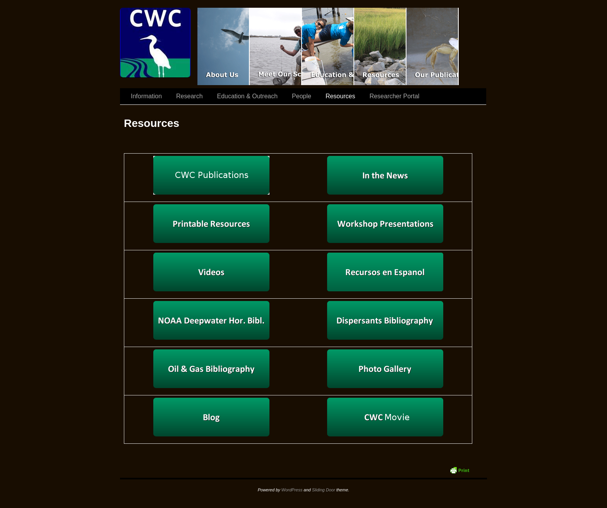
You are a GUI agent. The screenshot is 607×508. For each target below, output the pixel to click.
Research (189, 96)
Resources (380, 46)
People (301, 96)
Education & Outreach (328, 46)
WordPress (291, 489)
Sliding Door (323, 489)
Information (146, 96)
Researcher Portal (394, 96)
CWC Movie (223, 46)
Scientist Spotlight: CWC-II (276, 46)
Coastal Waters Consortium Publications (432, 46)
